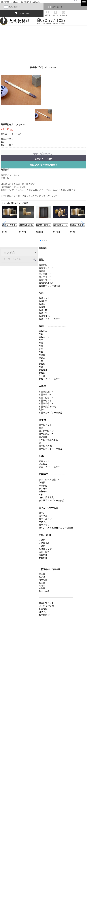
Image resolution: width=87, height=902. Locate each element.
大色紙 (42, 540)
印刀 (11, 145)
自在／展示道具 (46, 497)
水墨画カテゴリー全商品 (50, 412)
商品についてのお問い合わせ (43, 165)
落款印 (42, 409)
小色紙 (42, 546)
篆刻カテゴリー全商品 (49, 379)
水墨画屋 (43, 580)
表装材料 (43, 488)
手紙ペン (43, 521)
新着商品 (43, 248)
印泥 (41, 343)
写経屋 (42, 585)
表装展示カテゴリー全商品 (52, 500)
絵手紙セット (45, 425)
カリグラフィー (46, 525)
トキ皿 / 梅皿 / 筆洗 (48, 440)
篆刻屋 (42, 583)
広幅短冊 (43, 555)
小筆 (41, 361)
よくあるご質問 (22, 13)
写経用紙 (43, 301)
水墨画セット (45, 400)
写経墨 (42, 307)
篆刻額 (42, 373)
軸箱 (41, 494)
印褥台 (42, 358)
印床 (41, 346)
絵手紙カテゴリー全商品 (50, 448)
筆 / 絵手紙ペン (46, 431)
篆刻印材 (43, 331)
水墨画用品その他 (47, 406)
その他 (42, 376)
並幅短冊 (43, 558)
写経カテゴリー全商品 (49, 319)
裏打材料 (43, 491)
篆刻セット (44, 337)
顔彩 (41, 428)
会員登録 (43, 609)
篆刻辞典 (43, 370)
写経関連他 (44, 316)
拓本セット (44, 461)
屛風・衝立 (44, 552)
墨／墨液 (43, 437)
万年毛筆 (43, 516)
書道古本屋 (44, 591)
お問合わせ (44, 615)
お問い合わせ (54, 7)
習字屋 (42, 574)
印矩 (41, 367)
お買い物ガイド (12, 7)
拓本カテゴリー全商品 (49, 467)
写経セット (44, 298)
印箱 (41, 334)
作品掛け (43, 485)
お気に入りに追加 (43, 159)
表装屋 (42, 588)
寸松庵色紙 (44, 543)
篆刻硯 (42, 364)
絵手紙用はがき (46, 434)
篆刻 (3, 142)
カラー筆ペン (45, 519)
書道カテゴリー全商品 (49, 285)
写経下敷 (43, 313)
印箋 (41, 352)
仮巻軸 (42, 482)
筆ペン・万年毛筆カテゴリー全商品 (56, 527)
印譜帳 (42, 355)
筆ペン (42, 513)
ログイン (43, 612)
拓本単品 (43, 464)
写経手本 (43, 310)
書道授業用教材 (46, 282)
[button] (82, 224)
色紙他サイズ (45, 549)
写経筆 (42, 304)
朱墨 (41, 349)
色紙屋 (42, 577)
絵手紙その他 (45, 446)
